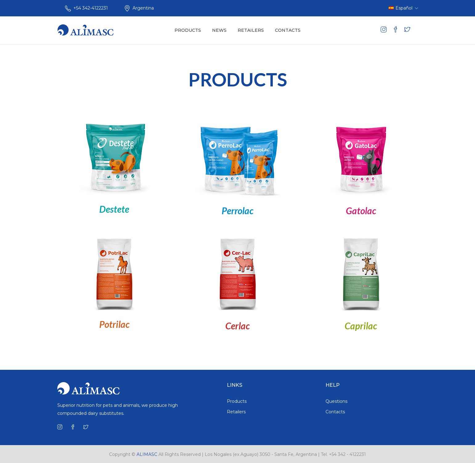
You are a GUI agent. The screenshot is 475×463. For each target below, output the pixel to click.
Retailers (236, 412)
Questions (336, 401)
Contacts (335, 412)
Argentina (143, 8)
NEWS (219, 30)
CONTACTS (288, 30)
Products (237, 401)
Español (403, 8)
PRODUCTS (187, 30)
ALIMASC (147, 454)
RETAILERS (251, 30)
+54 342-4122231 (90, 8)
